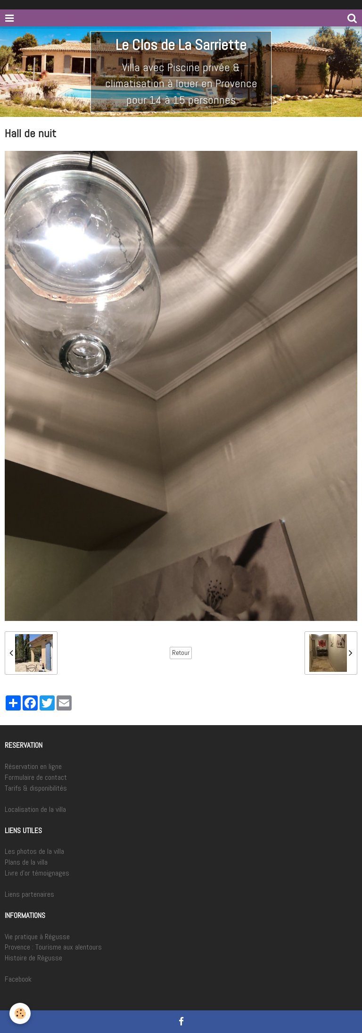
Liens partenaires (29, 894)
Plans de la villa (26, 862)
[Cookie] (20, 1013)
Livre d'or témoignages (37, 873)
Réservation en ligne (33, 766)
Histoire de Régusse (33, 958)
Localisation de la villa (35, 809)
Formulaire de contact (36, 777)
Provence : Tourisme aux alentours (53, 947)
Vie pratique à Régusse (37, 937)
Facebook (18, 979)
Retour (180, 653)
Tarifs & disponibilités (36, 788)
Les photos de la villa (34, 851)
